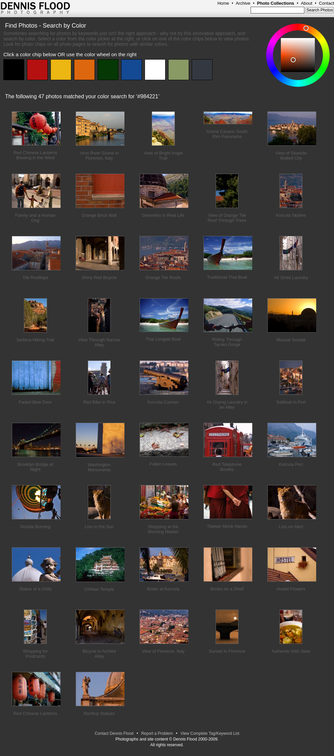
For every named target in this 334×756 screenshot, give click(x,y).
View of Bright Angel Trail (163, 155)
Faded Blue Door (35, 402)
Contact (326, 3)
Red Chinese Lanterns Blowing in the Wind (35, 155)
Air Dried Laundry (291, 277)
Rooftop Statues (99, 713)
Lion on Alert (291, 526)
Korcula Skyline (291, 215)
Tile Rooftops (35, 277)
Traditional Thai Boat (227, 277)
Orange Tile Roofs (163, 277)
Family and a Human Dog (35, 218)
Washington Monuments (99, 467)
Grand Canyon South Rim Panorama (227, 134)
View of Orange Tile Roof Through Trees (227, 218)
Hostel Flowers (290, 588)
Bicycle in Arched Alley (99, 654)
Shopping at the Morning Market (163, 529)
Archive (243, 3)
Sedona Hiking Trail (35, 339)
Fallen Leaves (163, 464)
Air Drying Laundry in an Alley (227, 405)
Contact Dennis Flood (114, 733)
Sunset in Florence (227, 651)
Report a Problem (157, 733)
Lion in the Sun (99, 526)
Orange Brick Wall (99, 215)
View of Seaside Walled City (291, 155)
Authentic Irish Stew (291, 651)
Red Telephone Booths (227, 467)
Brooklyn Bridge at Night (35, 467)
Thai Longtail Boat (163, 339)
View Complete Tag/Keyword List (210, 733)
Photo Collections (275, 3)
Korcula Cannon (163, 402)
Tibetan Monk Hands (227, 526)
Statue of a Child (35, 588)
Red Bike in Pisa (99, 402)
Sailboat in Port (291, 402)
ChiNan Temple (99, 589)
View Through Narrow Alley (99, 342)
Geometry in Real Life (163, 215)
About (306, 3)
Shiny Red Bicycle (99, 277)
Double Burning (35, 526)
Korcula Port (291, 464)
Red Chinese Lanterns (35, 713)
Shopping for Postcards (35, 654)
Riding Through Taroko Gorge (227, 342)
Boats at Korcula (163, 588)
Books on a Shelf (227, 588)
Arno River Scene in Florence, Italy (99, 155)
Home (223, 3)
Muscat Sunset (290, 339)
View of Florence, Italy (163, 651)
